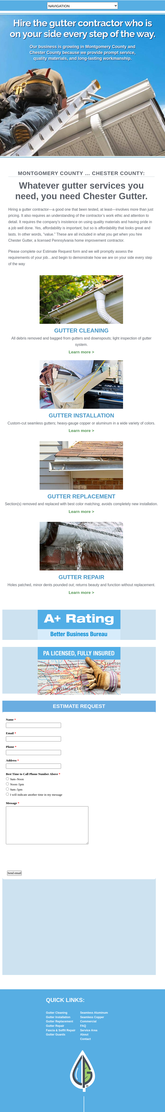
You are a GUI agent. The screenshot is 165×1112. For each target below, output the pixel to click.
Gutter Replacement (59, 932)
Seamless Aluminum (94, 923)
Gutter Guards (55, 945)
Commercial (88, 932)
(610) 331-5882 (89, 1087)
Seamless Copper (92, 928)
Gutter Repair (55, 936)
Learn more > (81, 352)
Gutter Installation (58, 928)
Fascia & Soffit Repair (60, 941)
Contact (85, 950)
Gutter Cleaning (56, 923)
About (84, 945)
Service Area (88, 941)
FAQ (83, 936)
